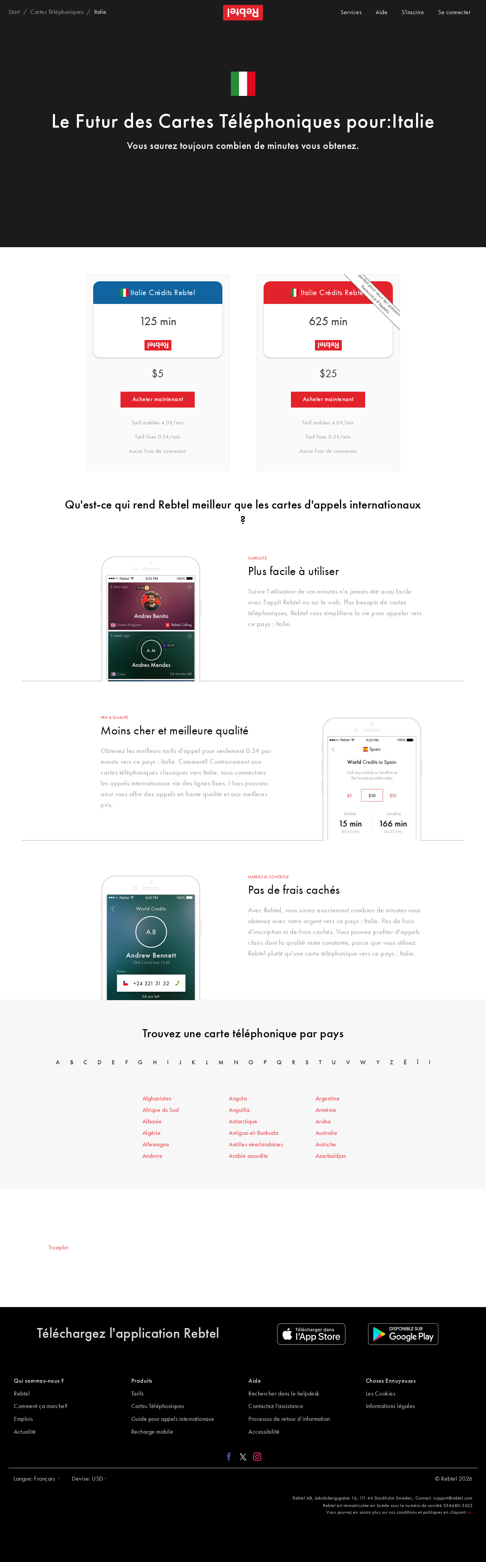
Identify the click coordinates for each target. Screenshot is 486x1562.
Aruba (323, 1122)
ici (469, 1512)
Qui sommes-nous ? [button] (39, 1381)
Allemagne (155, 1145)
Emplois (23, 1419)
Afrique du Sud (160, 1110)
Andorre (152, 1156)
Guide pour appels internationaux (172, 1419)
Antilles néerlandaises (256, 1145)
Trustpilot (58, 1248)
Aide (381, 12)
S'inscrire (413, 12)
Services (351, 12)
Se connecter (454, 12)
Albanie (152, 1122)
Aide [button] (254, 1381)
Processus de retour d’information (289, 1419)
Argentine (328, 1099)
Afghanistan (156, 1099)
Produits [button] (141, 1381)
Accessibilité (264, 1432)
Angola (238, 1099)
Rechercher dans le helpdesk (284, 1394)
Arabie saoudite (248, 1156)
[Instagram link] (256, 1456)
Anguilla (239, 1110)
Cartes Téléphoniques (157, 1406)
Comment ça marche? (41, 1406)
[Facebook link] (231, 1456)
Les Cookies (381, 1394)
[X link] (243, 1456)
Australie (327, 1133)
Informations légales (390, 1406)
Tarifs (137, 1394)
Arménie (326, 1110)
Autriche (326, 1145)
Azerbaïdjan (331, 1156)
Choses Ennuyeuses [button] (391, 1381)
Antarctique (243, 1122)
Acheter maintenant (157, 399)
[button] (35, 1479)
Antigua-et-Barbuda (253, 1133)
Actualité (25, 1432)
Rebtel (22, 1394)
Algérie (151, 1133)
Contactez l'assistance (275, 1406)
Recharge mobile (152, 1432)
